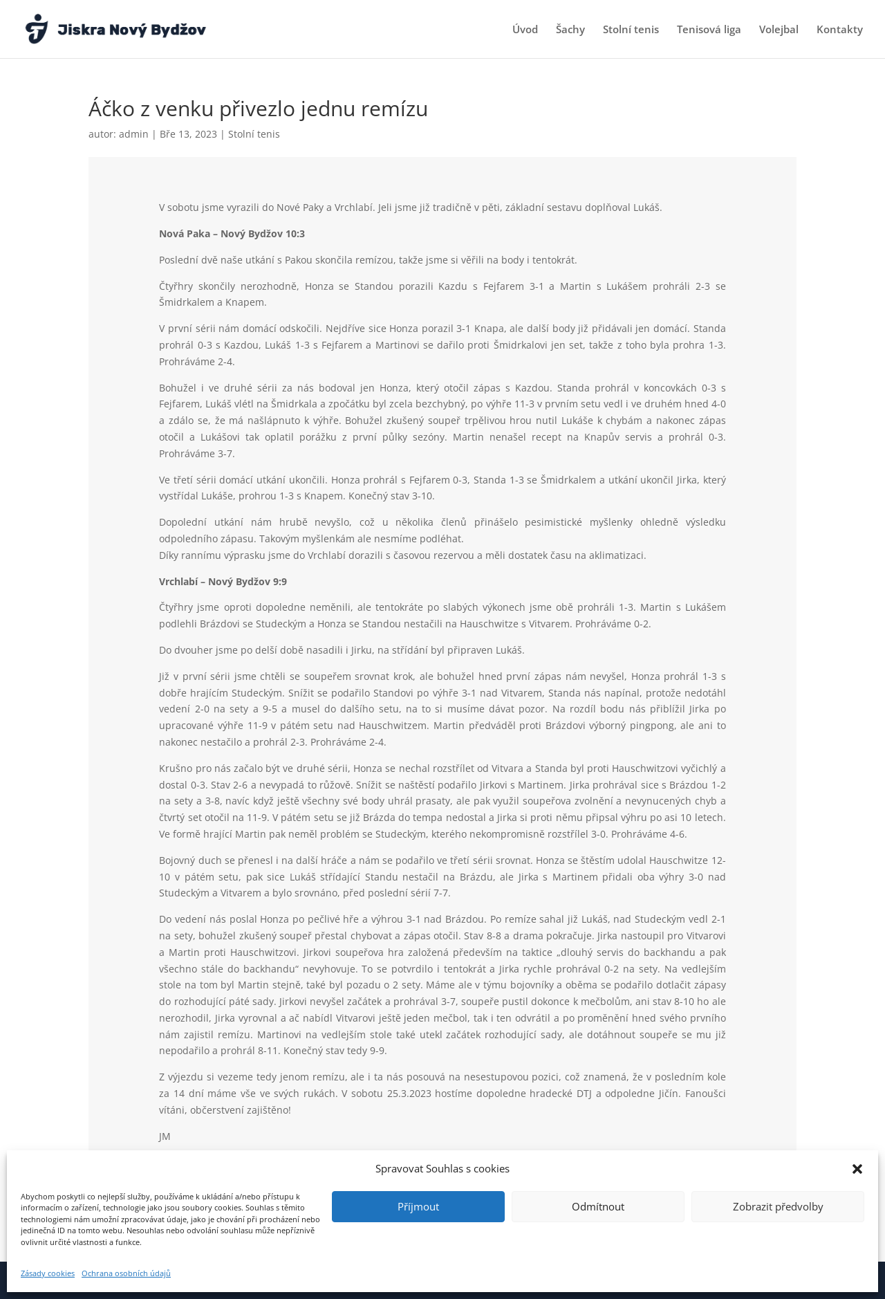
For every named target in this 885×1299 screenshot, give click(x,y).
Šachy (570, 30)
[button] (857, 1169)
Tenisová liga (709, 30)
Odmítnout (598, 1206)
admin (134, 133)
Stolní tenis (631, 30)
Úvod (525, 30)
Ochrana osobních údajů (126, 1273)
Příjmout (418, 1206)
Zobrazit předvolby (778, 1206)
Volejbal (779, 30)
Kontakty (840, 30)
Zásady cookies (48, 1273)
